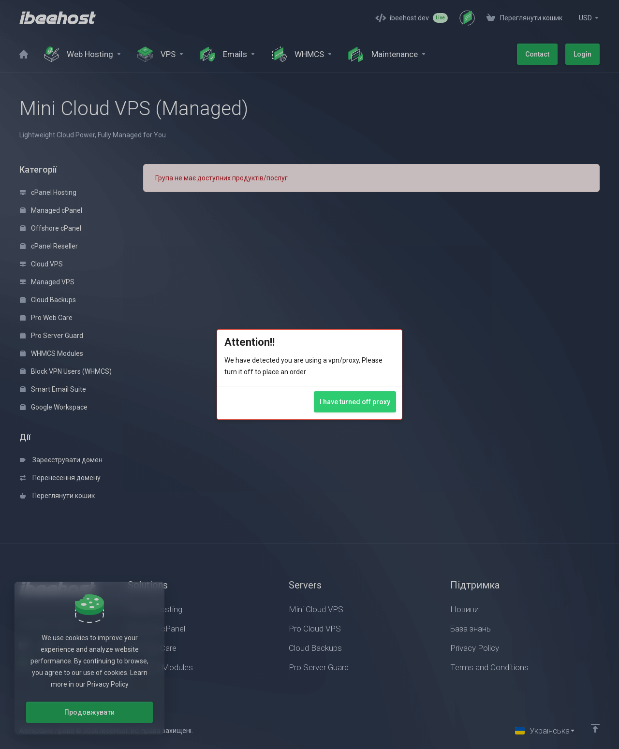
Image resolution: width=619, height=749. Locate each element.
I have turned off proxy (355, 402)
